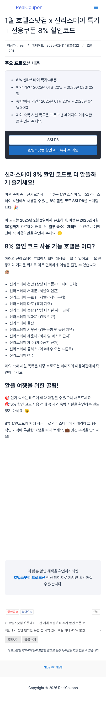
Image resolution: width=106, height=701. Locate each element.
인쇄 (96, 612)
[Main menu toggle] (95, 7)
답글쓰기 (30, 640)
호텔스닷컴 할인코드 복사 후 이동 (53, 150)
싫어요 (27, 612)
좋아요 (12, 612)
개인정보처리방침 (53, 667)
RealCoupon (29, 7)
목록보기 (13, 640)
